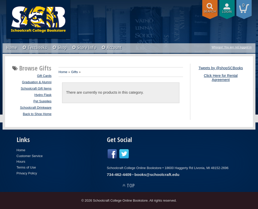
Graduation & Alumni (36, 82)
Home (11, 47)
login (227, 11)
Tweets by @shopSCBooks (220, 68)
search (210, 11)
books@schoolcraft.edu (156, 174)
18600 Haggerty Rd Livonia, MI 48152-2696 (196, 168)
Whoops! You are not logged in (232, 47)
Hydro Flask (43, 95)
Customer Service (30, 156)
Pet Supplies (42, 101)
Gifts (74, 72)
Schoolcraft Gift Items (36, 88)
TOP (131, 185)
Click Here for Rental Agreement (221, 78)
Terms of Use (26, 167)
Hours (21, 161)
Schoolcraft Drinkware (36, 107)
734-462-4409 (119, 174)
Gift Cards (44, 76)
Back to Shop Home (37, 114)
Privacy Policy (27, 173)
